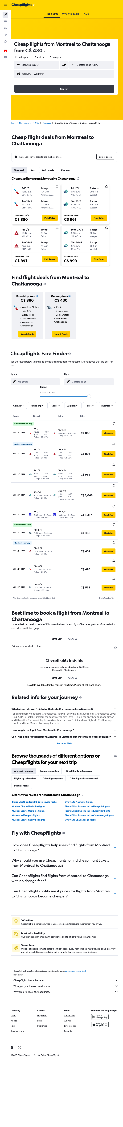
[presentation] (80, 50)
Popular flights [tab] (27, 768)
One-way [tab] (71, 170)
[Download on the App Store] (101, 1014)
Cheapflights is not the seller (68, 966)
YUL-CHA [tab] (75, 618)
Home (18, 123)
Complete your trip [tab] (55, 754)
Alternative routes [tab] (29, 754)
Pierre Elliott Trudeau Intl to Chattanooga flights (89, 800)
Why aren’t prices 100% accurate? (68, 978)
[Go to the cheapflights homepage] (23, 5)
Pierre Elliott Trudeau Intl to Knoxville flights (90, 794)
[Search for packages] (5, 35)
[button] (5, 4)
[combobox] (61, 57)
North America (31, 123)
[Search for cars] (5, 28)
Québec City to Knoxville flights (34, 806)
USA (42, 123)
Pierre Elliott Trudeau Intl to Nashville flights (40, 785)
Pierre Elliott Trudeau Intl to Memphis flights (90, 789)
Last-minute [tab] (54, 170)
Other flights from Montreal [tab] (89, 761)
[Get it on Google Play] (101, 1006)
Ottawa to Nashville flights (81, 785)
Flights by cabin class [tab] (31, 761)
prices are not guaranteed (81, 957)
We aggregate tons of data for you (68, 972)
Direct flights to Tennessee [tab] (84, 754)
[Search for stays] (5, 21)
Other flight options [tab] (58, 761)
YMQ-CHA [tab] (59, 618)
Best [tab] (38, 170)
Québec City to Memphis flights (34, 794)
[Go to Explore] (5, 41)
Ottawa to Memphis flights (31, 798)
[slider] (92, 396)
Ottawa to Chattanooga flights (83, 806)
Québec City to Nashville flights (34, 789)
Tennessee (52, 123)
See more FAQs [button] (67, 726)
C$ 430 (69, 50)
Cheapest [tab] (25, 170)
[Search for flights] (5, 15)
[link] (32, 334)
